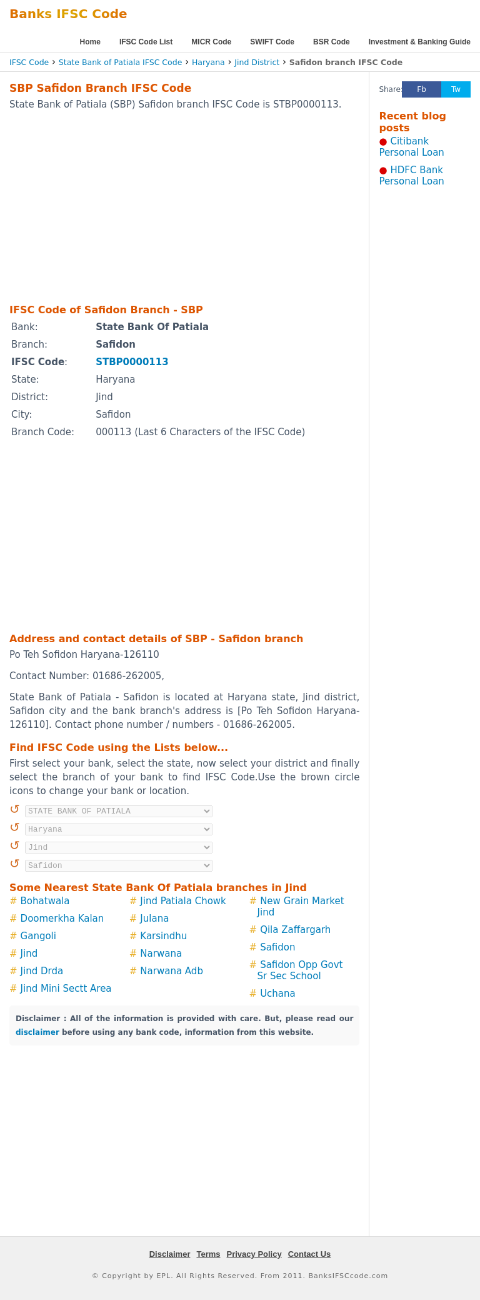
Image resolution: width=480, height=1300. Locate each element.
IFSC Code (29, 62)
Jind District (256, 62)
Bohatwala (45, 901)
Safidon (277, 947)
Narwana (161, 953)
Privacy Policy (254, 1254)
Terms (208, 1254)
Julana (154, 918)
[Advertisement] (168, 206)
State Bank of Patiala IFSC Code (120, 62)
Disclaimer (170, 1254)
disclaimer (37, 1032)
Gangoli (38, 936)
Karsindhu (163, 936)
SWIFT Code (272, 42)
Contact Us (309, 1254)
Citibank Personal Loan (411, 147)
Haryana (208, 62)
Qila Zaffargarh (295, 929)
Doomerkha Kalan (62, 918)
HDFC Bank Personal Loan (411, 175)
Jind (29, 953)
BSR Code (331, 42)
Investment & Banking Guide (420, 42)
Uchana (278, 993)
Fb (421, 89)
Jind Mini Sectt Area (66, 988)
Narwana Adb (171, 971)
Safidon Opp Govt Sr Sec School (300, 970)
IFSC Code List (145, 42)
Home (90, 42)
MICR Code (211, 42)
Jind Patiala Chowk (183, 901)
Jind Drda (42, 971)
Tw (456, 89)
